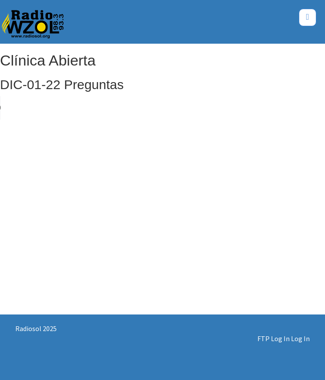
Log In (300, 338)
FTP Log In (273, 338)
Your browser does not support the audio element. (65, 108)
